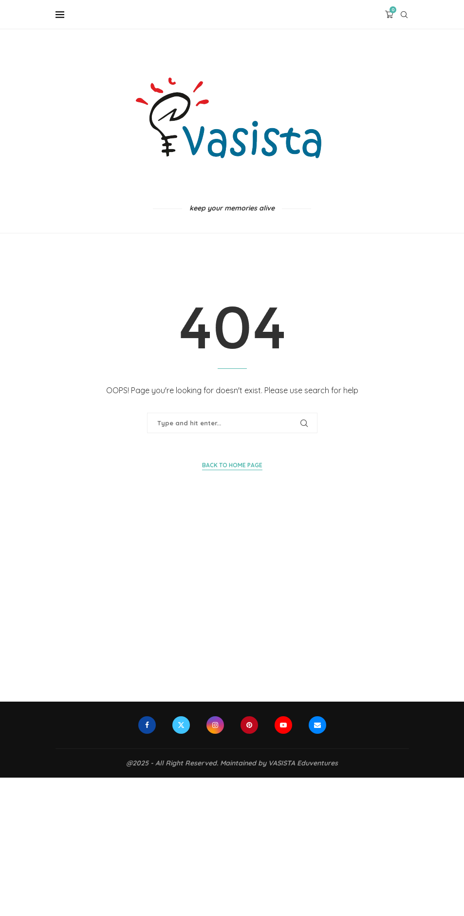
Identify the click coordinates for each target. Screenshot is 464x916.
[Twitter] (181, 725)
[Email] (317, 725)
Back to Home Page (232, 465)
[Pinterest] (249, 725)
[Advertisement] (232, 609)
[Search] (404, 14)
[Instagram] (215, 725)
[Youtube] (283, 725)
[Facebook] (147, 725)
